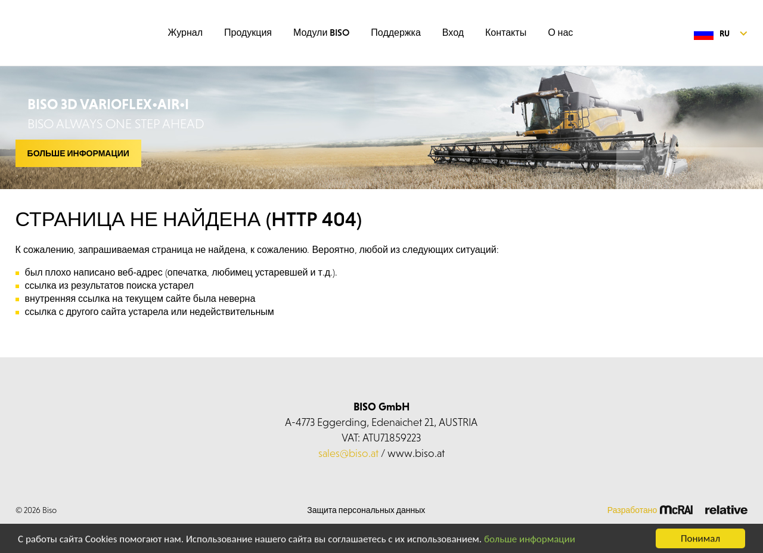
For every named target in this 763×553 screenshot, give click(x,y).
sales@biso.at (348, 453)
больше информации (529, 540)
